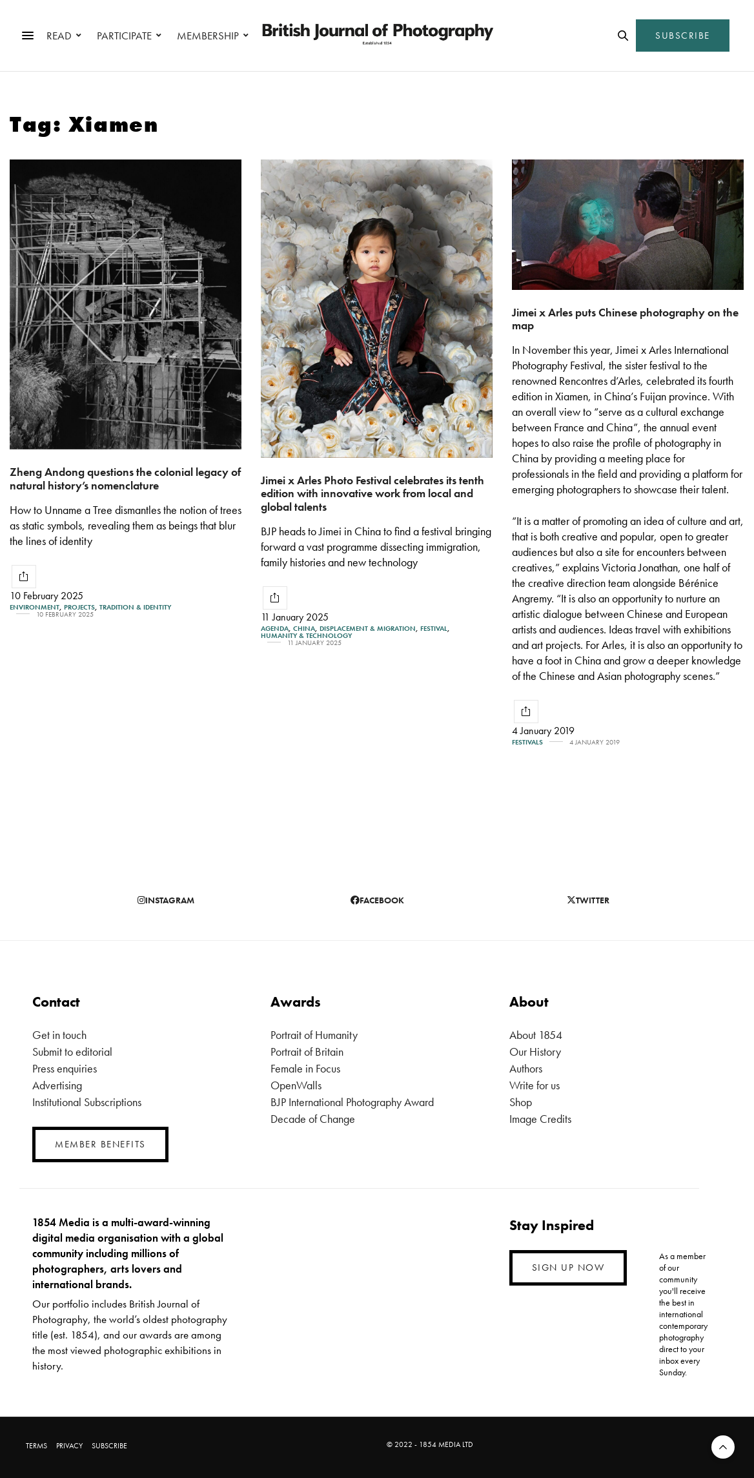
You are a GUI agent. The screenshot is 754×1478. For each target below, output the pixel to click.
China (304, 628)
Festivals (527, 742)
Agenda (275, 628)
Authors (525, 1068)
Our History (535, 1051)
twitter (588, 900)
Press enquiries (64, 1068)
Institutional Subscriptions (86, 1101)
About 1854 (535, 1034)
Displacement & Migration (368, 628)
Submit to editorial (72, 1051)
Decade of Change (312, 1118)
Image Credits (540, 1118)
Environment (34, 607)
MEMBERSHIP (208, 35)
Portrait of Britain (306, 1051)
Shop (520, 1101)
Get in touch (59, 1034)
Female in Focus (305, 1068)
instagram (166, 900)
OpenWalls (295, 1085)
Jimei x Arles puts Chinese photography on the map (625, 319)
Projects (79, 607)
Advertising (57, 1085)
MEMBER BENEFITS (100, 1144)
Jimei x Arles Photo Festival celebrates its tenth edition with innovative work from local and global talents (372, 493)
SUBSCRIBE (682, 35)
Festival (433, 628)
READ (59, 35)
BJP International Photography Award (352, 1101)
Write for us (534, 1085)
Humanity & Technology (306, 635)
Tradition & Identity (135, 607)
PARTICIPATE (124, 35)
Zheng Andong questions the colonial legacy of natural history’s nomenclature (125, 478)
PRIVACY (69, 1446)
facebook (377, 900)
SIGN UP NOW (568, 1267)
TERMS (36, 1446)
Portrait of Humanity (314, 1034)
